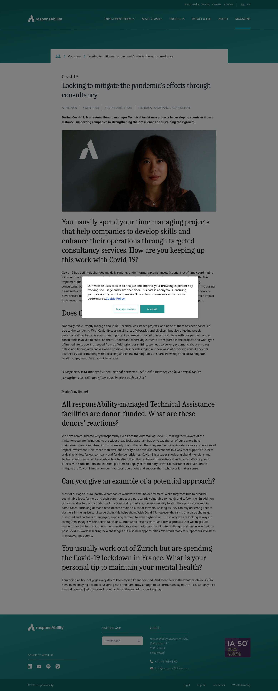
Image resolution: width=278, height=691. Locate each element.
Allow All (152, 309)
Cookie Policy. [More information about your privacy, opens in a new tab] (115, 299)
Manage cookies (126, 309)
